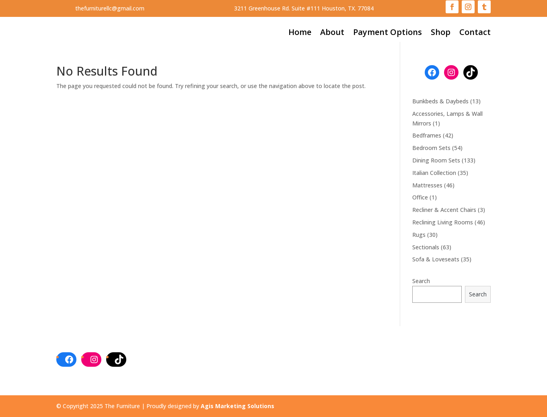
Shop (440, 33)
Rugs (419, 234)
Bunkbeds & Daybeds (440, 101)
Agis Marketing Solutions (237, 406)
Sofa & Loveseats (435, 259)
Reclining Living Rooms (442, 222)
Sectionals (425, 247)
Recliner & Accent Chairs (444, 210)
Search (421, 281)
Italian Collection (434, 173)
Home (299, 33)
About (332, 33)
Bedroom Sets (431, 148)
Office (420, 197)
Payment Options (387, 33)
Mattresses (427, 185)
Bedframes (426, 135)
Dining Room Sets (436, 160)
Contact (475, 33)
